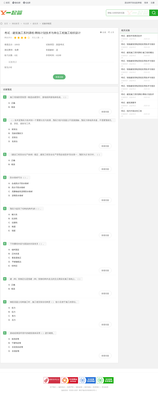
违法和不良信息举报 (133, 3)
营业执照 (105, 387)
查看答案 (105, 112)
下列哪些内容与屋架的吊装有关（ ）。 (27, 244)
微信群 (16, 3)
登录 (146, 3)
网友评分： (9, 37)
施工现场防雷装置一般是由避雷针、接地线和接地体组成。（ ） (38, 97)
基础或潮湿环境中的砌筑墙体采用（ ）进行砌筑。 (32, 333)
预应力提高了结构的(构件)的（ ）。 (26, 208)
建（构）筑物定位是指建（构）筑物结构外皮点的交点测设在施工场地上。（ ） (45, 279)
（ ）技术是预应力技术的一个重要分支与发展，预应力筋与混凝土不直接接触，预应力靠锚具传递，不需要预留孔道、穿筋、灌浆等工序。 (61, 120)
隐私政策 (79, 387)
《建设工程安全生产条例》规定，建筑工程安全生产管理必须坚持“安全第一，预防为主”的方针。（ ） (55, 154)
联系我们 (96, 387)
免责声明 (70, 387)
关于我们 (53, 387)
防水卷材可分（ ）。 (19, 177)
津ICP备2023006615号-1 (88, 390)
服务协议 (61, 387)
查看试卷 (59, 77)
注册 (152, 3)
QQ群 (26, 3)
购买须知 (87, 387)
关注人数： (36, 37)
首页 (7, 3)
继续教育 (15, 23)
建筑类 (35, 23)
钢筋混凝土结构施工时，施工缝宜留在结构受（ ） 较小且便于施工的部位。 (44, 302)
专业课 (26, 23)
